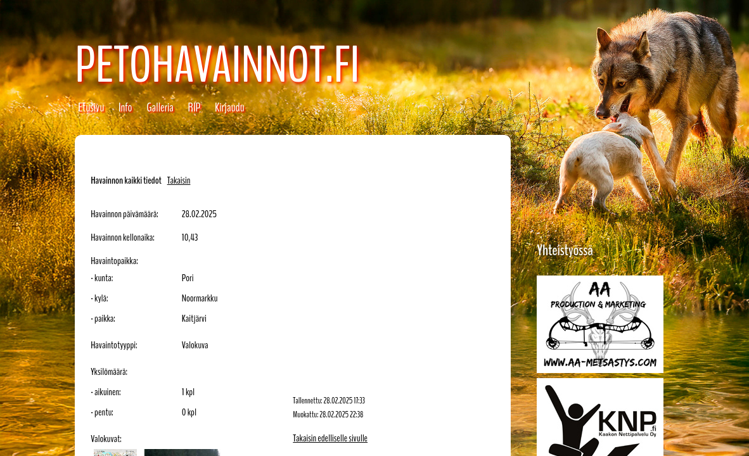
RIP (194, 107)
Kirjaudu (230, 107)
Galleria (160, 107)
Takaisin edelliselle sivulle (330, 438)
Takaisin (179, 180)
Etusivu (91, 107)
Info (125, 107)
